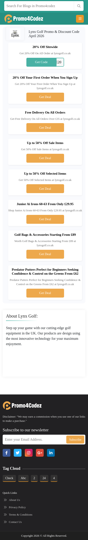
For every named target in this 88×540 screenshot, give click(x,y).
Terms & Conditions (20, 514)
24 (44, 478)
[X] (18, 453)
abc (23, 478)
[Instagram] (29, 453)
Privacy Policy (17, 507)
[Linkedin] (51, 453)
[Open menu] (80, 19)
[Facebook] (6, 453)
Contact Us (15, 522)
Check (9, 478)
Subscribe (75, 439)
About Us (14, 500)
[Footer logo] (18, 405)
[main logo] (19, 18)
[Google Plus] (40, 453)
